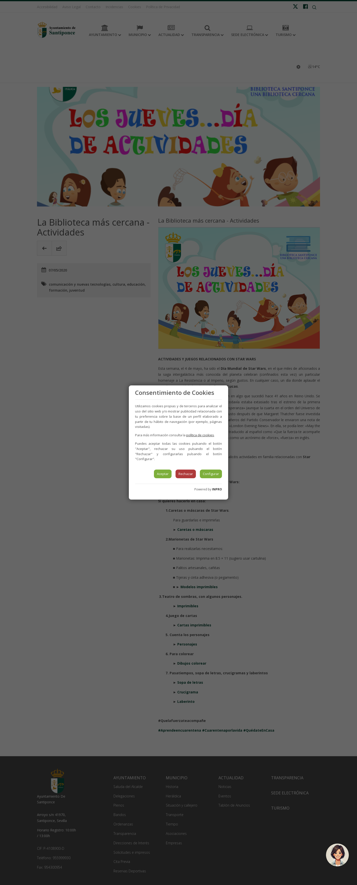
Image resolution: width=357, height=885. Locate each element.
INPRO (217, 489)
